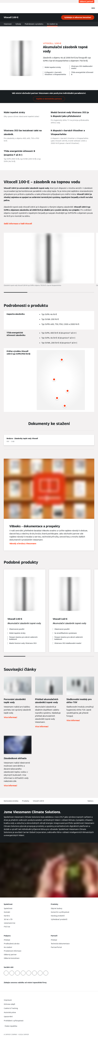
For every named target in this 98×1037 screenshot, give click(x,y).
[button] (91, 801)
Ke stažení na (52, 24)
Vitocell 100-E (38, 801)
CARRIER (26, 1034)
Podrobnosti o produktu (34, 24)
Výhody (18, 24)
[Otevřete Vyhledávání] (88, 8)
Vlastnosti (8, 24)
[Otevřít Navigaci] (93, 8)
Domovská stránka (11, 801)
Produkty (25, 801)
